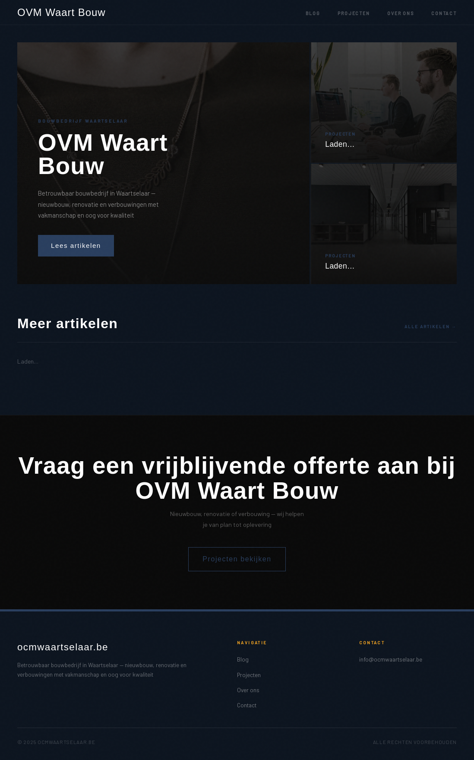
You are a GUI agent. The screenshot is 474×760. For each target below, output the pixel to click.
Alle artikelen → (430, 326)
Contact (444, 13)
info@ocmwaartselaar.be (390, 659)
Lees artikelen (76, 245)
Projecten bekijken (237, 559)
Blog (313, 13)
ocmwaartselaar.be (62, 647)
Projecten (354, 13)
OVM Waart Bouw (61, 12)
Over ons (400, 13)
